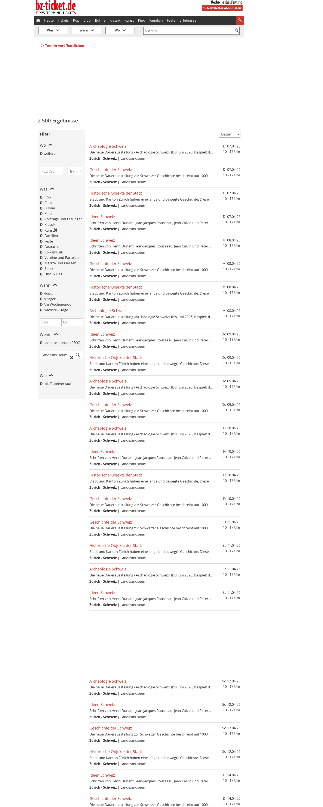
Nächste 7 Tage (56, 297)
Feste (171, 20)
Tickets (63, 20)
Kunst (129, 20)
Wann (45, 272)
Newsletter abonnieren (224, 8)
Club (87, 20)
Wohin (46, 321)
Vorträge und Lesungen (63, 206)
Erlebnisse (188, 20)
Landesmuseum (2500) (62, 330)
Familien (156, 20)
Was (43, 176)
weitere (50, 140)
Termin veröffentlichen (65, 32)
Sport (48, 255)
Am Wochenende (57, 291)
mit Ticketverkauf (57, 370)
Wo (43, 132)
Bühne (100, 20)
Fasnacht (51, 234)
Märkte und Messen (60, 250)
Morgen (50, 286)
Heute (49, 20)
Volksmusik (53, 239)
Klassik (115, 20)
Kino (141, 20)
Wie (43, 362)
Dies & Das (53, 261)
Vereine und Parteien (61, 245)
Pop (76, 20)
